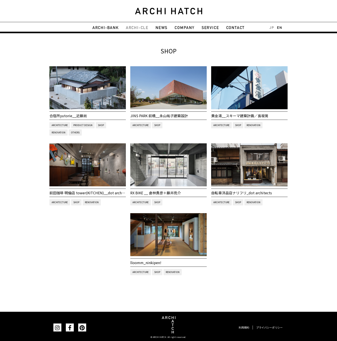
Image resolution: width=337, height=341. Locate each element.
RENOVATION (58, 132)
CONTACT (235, 27)
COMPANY (185, 27)
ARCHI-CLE (137, 27)
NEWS (162, 27)
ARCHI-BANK (105, 27)
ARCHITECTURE (60, 125)
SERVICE (210, 27)
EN (279, 27)
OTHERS (75, 132)
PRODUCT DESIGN (82, 125)
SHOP (101, 125)
